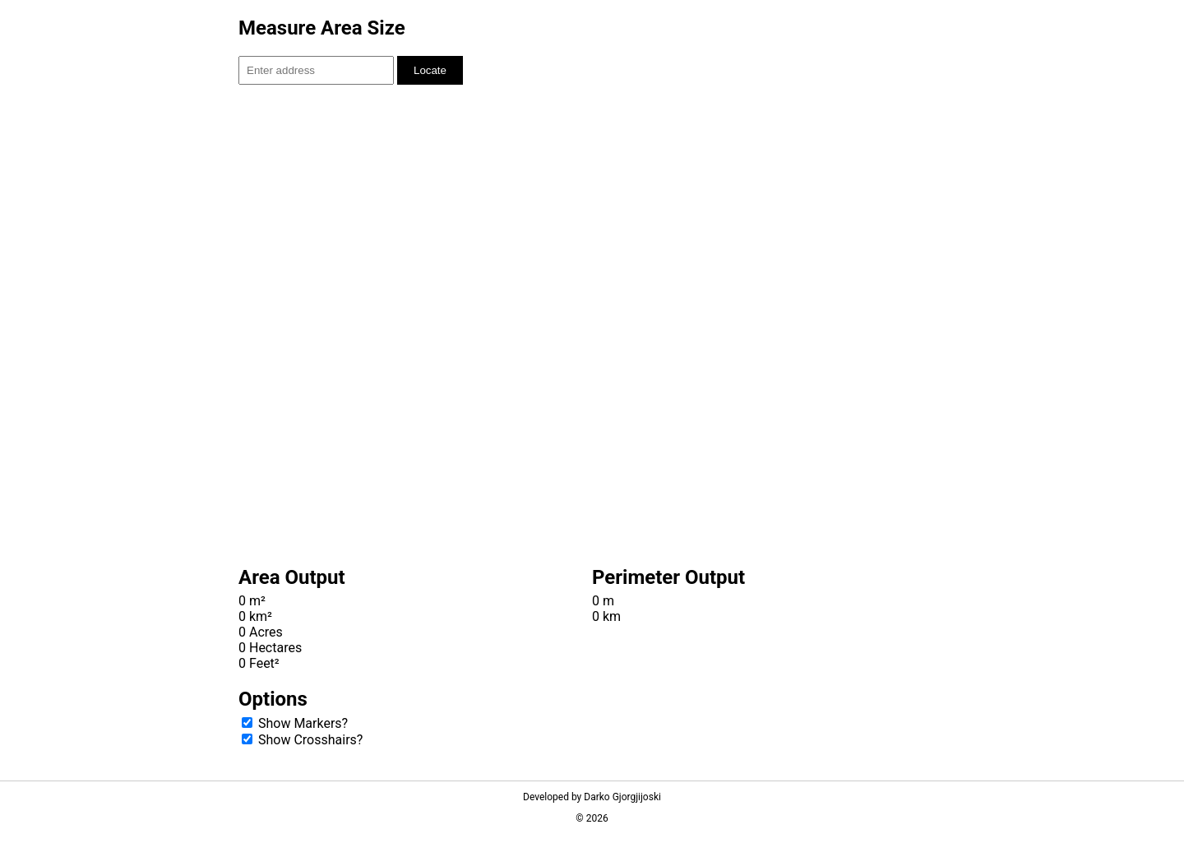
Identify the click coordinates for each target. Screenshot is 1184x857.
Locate (430, 70)
